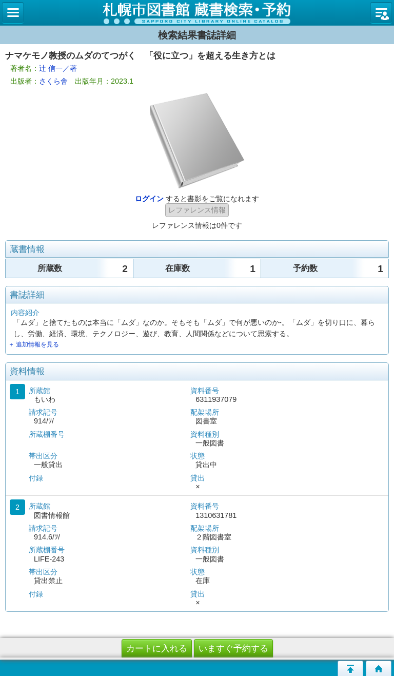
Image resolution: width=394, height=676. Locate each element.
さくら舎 (53, 81)
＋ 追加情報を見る (33, 344)
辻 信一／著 (58, 68)
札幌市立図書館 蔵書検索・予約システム (197, 13)
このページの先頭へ (350, 668)
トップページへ (378, 668)
